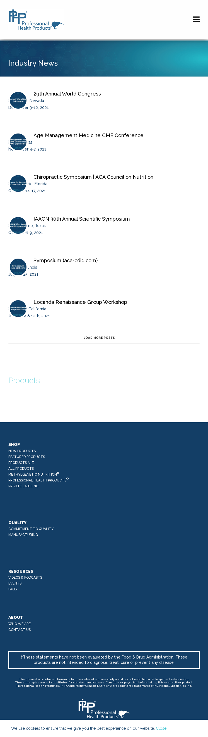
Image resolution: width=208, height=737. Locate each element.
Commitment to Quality (31, 529)
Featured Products (26, 457)
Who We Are (19, 624)
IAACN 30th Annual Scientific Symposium (81, 219)
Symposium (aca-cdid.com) (65, 260)
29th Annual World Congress (67, 94)
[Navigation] (196, 19)
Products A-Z (21, 463)
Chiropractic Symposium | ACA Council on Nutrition (93, 177)
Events (14, 583)
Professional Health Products (38, 480)
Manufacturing (23, 535)
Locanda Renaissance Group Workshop (80, 302)
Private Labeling (23, 486)
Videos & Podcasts (25, 577)
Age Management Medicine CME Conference (88, 135)
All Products (21, 469)
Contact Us (19, 630)
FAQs (12, 589)
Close (161, 728)
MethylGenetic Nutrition (33, 474)
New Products (22, 451)
